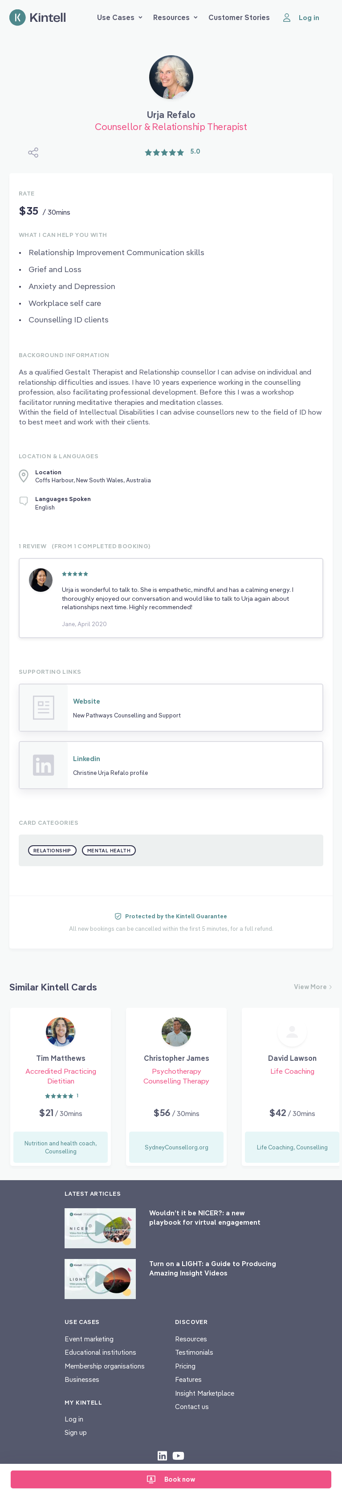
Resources (175, 17)
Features (188, 1379)
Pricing (185, 1366)
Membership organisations (105, 1366)
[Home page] (37, 17)
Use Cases (119, 17)
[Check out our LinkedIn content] (162, 1455)
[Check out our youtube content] (178, 1455)
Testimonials (194, 1352)
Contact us (192, 1406)
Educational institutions (100, 1352)
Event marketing (89, 1339)
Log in (74, 1419)
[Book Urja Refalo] (171, 81)
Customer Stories (239, 17)
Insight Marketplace (204, 1393)
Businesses (82, 1379)
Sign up (76, 1432)
